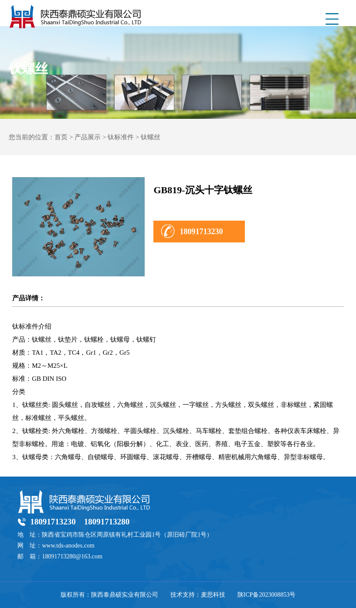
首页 (61, 137)
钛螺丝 (150, 137)
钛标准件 (121, 137)
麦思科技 (213, 594)
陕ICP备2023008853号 (266, 594)
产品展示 (88, 137)
